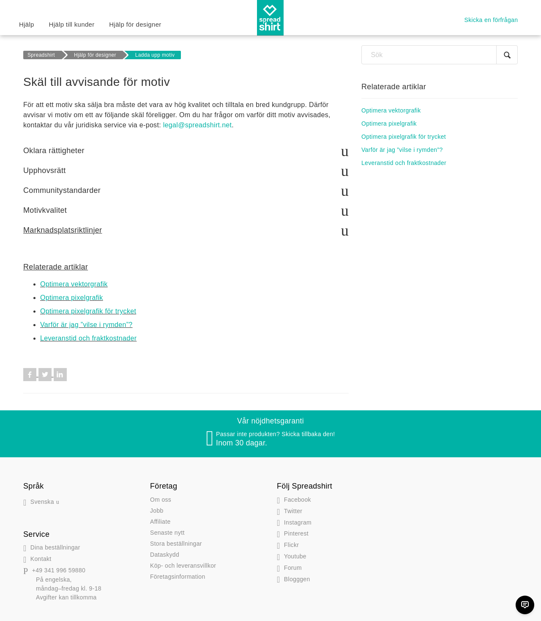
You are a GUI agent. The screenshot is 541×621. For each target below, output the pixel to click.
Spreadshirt (41, 55)
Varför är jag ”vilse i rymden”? (86, 324)
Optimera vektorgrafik (74, 284)
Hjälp (26, 24)
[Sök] (439, 54)
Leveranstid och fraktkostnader (88, 338)
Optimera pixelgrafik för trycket (88, 311)
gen (293, 579)
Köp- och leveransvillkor (183, 565)
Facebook (29, 374)
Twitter (45, 374)
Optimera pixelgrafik (71, 297)
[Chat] (525, 605)
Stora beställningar (176, 543)
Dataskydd (164, 554)
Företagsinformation (177, 576)
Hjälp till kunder (72, 24)
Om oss (160, 499)
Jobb (157, 510)
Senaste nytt (167, 532)
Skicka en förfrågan (491, 19)
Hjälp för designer (135, 24)
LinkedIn (60, 374)
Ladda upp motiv (155, 55)
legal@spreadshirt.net (197, 125)
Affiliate (160, 521)
